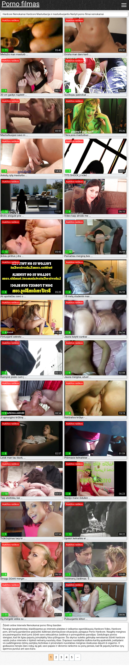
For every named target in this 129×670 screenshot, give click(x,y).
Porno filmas (21, 4)
